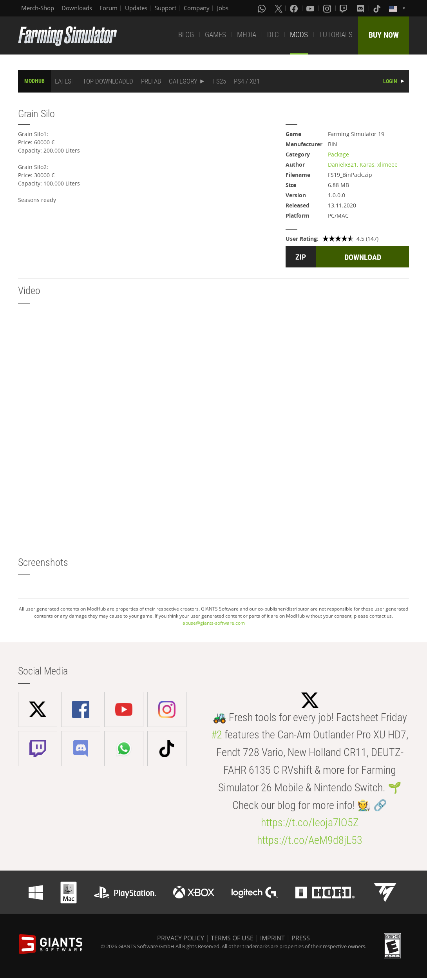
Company (197, 8)
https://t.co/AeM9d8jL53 (309, 840)
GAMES (215, 34)
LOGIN (390, 81)
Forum (109, 8)
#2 (216, 734)
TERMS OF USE (232, 938)
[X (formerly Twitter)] (278, 8)
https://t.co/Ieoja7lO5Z (310, 822)
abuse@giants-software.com (214, 623)
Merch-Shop (37, 8)
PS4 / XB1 (247, 81)
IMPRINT (272, 938)
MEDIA (246, 34)
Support (165, 8)
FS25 (219, 81)
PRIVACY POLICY (180, 938)
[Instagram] (328, 8)
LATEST (65, 81)
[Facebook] (294, 8)
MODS (299, 34)
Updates (136, 8)
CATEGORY (183, 81)
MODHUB (34, 81)
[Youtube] (311, 8)
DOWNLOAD (362, 257)
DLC (273, 34)
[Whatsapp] (262, 8)
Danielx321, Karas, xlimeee (363, 164)
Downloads (77, 8)
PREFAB (151, 81)
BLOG (186, 34)
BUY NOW (384, 35)
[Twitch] (344, 8)
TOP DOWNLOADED (108, 81)
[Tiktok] (377, 8)
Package (338, 154)
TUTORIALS (336, 34)
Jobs (222, 8)
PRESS (300, 938)
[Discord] (361, 8)
